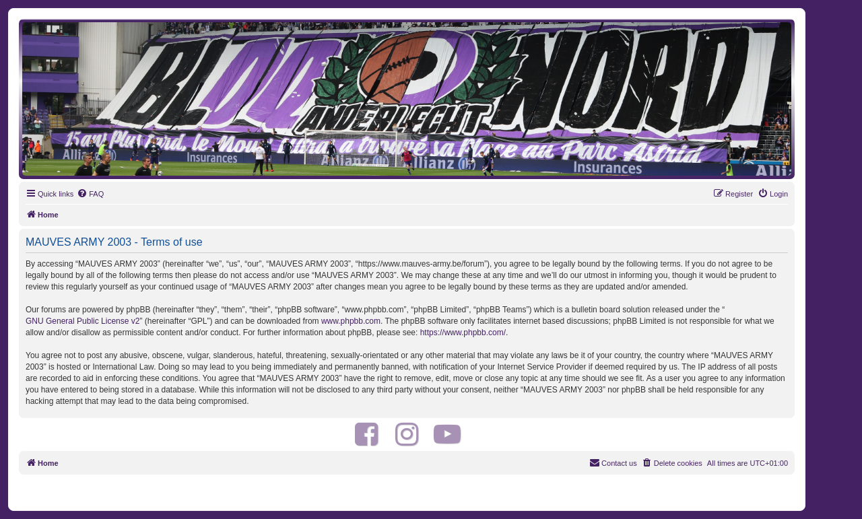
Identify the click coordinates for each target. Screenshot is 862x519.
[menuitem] (90, 194)
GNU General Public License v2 (82, 321)
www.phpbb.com (350, 321)
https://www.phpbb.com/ (463, 332)
